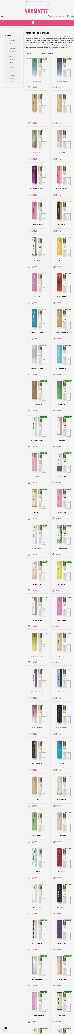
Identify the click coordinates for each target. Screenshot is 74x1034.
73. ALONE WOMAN (37, 692)
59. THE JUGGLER (62, 548)
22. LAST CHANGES (61, 188)
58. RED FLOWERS (37, 548)
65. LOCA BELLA (37, 620)
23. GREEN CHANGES (37, 224)
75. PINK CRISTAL (37, 728)
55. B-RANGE (37, 512)
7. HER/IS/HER (37, 117)
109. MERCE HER (37, 979)
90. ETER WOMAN (62, 799)
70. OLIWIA (61, 656)
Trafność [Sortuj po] (59, 54)
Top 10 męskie (11, 69)
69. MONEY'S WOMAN (37, 656)
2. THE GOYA (37, 81)
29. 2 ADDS (37, 296)
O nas (29, 5)
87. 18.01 (37, 799)
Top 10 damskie (12, 63)
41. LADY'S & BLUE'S (61, 368)
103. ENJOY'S (37, 907)
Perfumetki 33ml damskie (12, 43)
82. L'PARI (61, 763)
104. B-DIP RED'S (61, 907)
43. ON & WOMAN (37, 404)
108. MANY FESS (61, 943)
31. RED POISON (61, 296)
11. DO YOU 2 (37, 153)
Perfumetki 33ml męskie (12, 50)
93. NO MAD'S (62, 835)
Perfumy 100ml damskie (12, 57)
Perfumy (7, 35)
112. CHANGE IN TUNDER (37, 1015)
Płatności (35, 5)
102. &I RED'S (61, 871)
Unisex (11, 73)
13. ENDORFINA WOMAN (37, 188)
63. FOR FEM (61, 584)
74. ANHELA (61, 692)
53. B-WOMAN (62, 476)
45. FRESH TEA (62, 404)
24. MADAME (61, 224)
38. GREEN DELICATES (61, 332)
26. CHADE (37, 260)
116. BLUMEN (61, 1015)
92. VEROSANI (37, 835)
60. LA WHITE (37, 584)
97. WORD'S (37, 871)
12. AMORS (62, 153)
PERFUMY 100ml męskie (12, 78)
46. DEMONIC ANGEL (37, 440)
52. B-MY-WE (37, 476)
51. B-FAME (61, 440)
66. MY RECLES (61, 620)
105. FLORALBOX (37, 943)
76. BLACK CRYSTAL (61, 728)
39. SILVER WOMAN (37, 368)
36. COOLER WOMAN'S (37, 332)
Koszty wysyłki (44, 5)
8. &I (61, 117)
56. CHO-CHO (62, 512)
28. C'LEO (61, 260)
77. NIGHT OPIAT (37, 763)
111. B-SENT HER (61, 979)
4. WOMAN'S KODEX (61, 81)
